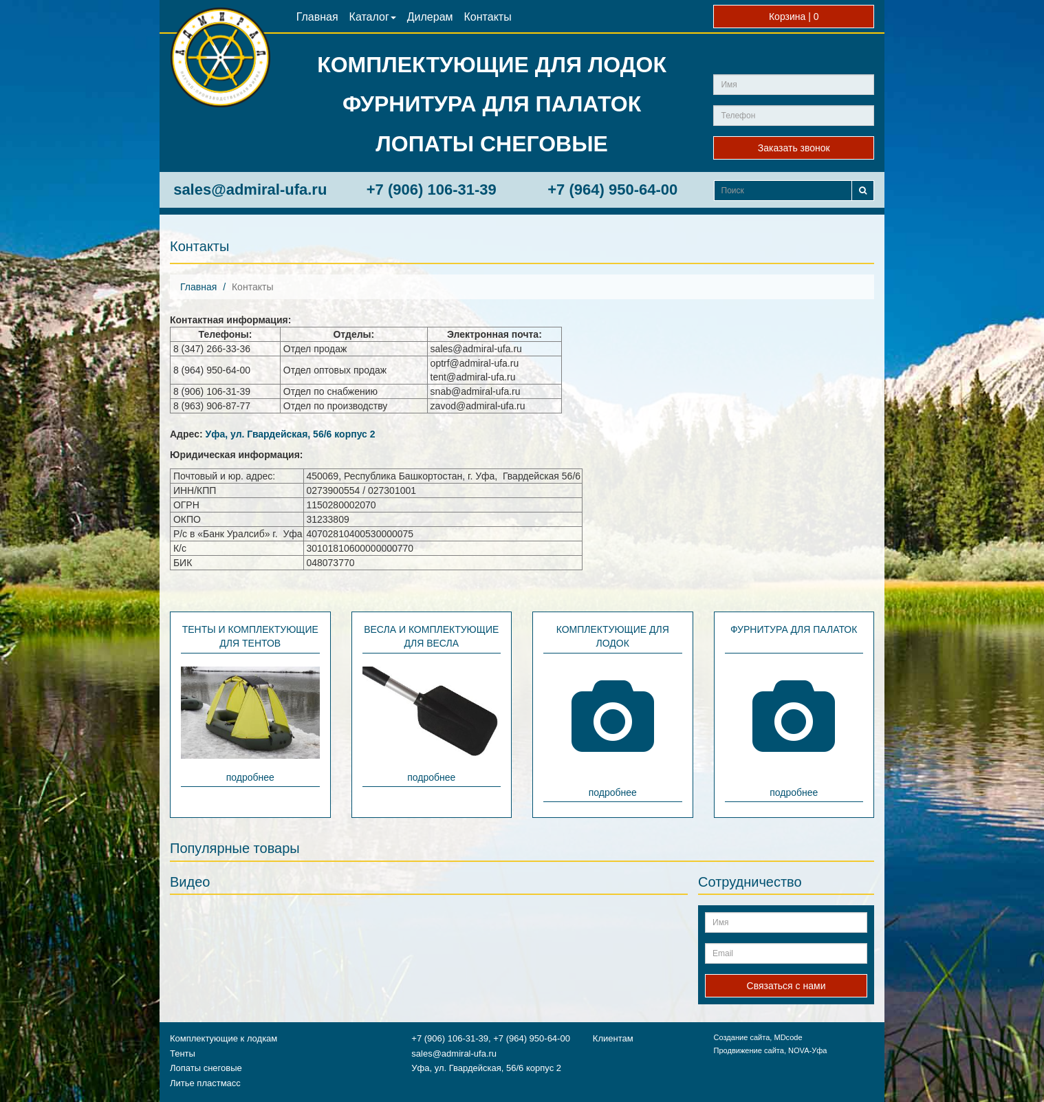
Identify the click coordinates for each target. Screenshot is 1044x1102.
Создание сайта (741, 1037)
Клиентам (613, 1038)
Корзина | (794, 16)
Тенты (182, 1053)
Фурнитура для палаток (793, 629)
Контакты (488, 17)
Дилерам (430, 17)
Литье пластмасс (205, 1083)
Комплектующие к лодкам (223, 1038)
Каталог (372, 17)
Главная (317, 17)
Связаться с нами (786, 985)
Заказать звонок (794, 147)
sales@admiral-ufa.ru (250, 189)
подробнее (250, 777)
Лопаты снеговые (206, 1068)
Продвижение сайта (748, 1050)
